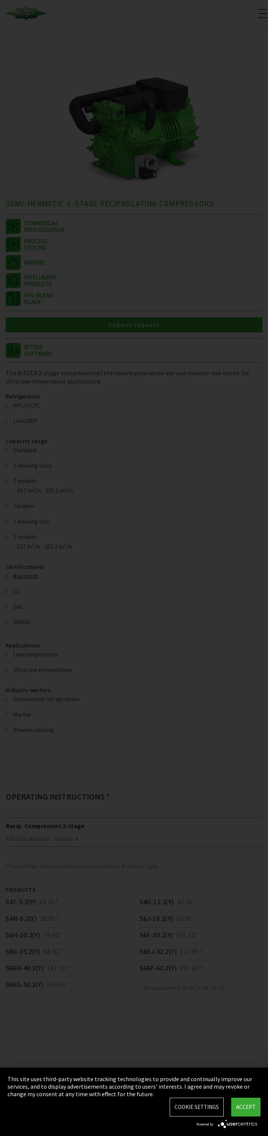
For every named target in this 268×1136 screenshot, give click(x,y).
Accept (246, 1106)
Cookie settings (197, 1106)
